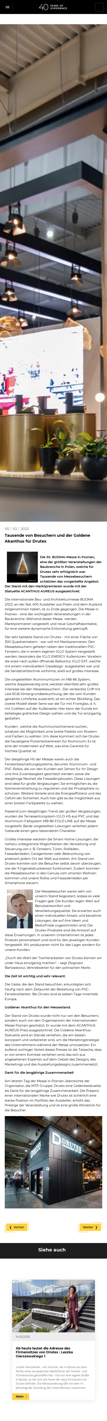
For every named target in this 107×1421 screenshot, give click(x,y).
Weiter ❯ (90, 1227)
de (8, 7)
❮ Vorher (16, 1227)
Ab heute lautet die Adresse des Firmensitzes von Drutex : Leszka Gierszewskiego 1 (50, 1344)
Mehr (41, 1360)
